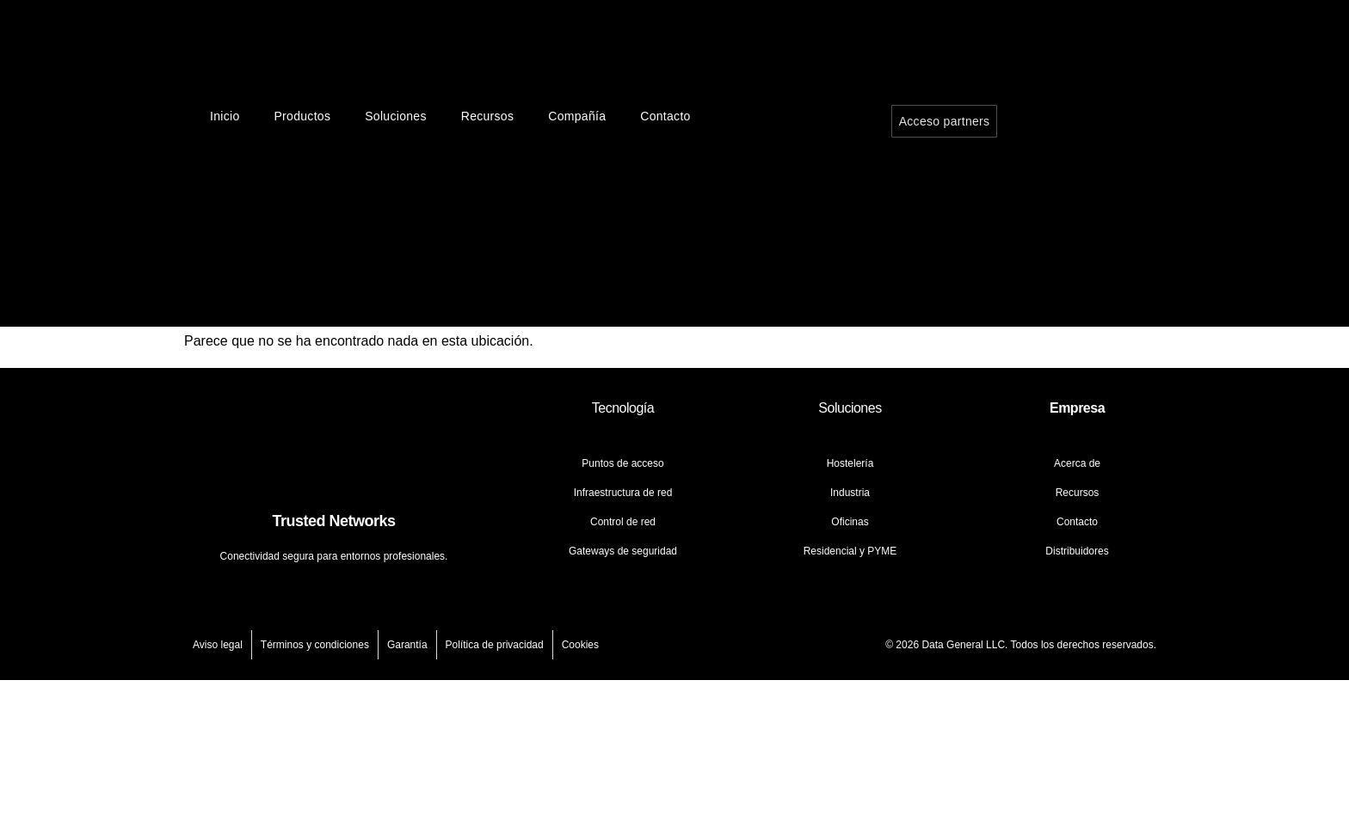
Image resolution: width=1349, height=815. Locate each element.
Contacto (665, 116)
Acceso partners (944, 121)
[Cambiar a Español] (1084, 255)
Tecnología (623, 408)
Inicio (224, 116)
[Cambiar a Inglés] (1084, 159)
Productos (302, 116)
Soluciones (396, 116)
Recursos (487, 116)
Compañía (577, 116)
